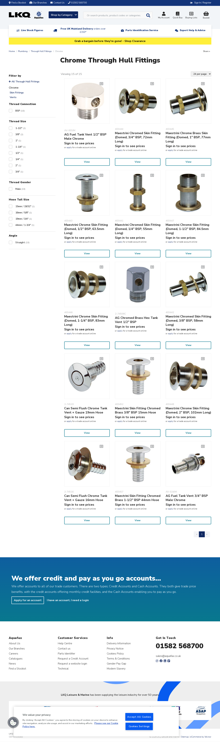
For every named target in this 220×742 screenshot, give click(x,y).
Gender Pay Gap (116, 663)
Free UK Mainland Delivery (83, 30)
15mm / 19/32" (25, 206)
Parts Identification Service (141, 30)
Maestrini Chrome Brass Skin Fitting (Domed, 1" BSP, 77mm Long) (188, 137)
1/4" (19, 159)
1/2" (19, 153)
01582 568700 (179, 646)
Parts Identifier (66, 653)
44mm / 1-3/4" (24, 225)
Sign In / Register (202, 2)
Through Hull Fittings (41, 51)
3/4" (19, 171)
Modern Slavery (116, 668)
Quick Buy (178, 15)
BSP (20, 110)
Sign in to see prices (79, 143)
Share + (206, 51)
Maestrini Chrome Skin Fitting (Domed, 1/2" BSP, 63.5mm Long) (86, 229)
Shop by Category (64, 15)
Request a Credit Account (73, 658)
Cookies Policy (115, 653)
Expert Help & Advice (192, 30)
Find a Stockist (17, 2)
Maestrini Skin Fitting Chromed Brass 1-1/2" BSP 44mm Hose (137, 498)
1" (18, 140)
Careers (13, 653)
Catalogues (16, 658)
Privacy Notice (115, 648)
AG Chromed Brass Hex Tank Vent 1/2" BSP (136, 320)
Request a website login (72, 663)
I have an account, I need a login (68, 600)
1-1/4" (20, 146)
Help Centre (65, 643)
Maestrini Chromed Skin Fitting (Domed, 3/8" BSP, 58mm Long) (188, 320)
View (87, 161)
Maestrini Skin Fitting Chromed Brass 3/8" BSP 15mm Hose (137, 410)
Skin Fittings (17, 92)
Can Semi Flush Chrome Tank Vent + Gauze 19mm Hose (85, 410)
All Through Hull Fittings (24, 81)
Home (12, 51)
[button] (13, 722)
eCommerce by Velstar (200, 736)
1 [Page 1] (202, 534)
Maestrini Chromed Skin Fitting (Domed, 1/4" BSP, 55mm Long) (137, 229)
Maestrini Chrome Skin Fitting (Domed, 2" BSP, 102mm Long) (188, 410)
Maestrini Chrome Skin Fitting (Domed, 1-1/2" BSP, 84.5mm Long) (187, 229)
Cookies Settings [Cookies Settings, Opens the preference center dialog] (139, 726)
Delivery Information (119, 643)
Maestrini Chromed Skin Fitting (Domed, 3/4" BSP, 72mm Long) (137, 137)
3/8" (19, 134)
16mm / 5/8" (23, 212)
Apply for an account (28, 600)
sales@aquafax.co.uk (168, 656)
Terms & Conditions (118, 658)
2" (18, 165)
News (12, 663)
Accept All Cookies (139, 717)
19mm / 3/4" (23, 218)
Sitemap (185, 736)
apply (69, 147)
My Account (163, 15)
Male (20, 189)
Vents (13, 97)
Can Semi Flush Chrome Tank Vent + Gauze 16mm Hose (85, 498)
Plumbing (23, 51)
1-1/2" (20, 128)
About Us (14, 643)
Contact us (64, 648)
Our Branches (38, 2)
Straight (22, 242)
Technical (63, 668)
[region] (96, 721)
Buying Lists (191, 15)
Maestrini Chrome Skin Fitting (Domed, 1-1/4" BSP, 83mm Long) (86, 320)
